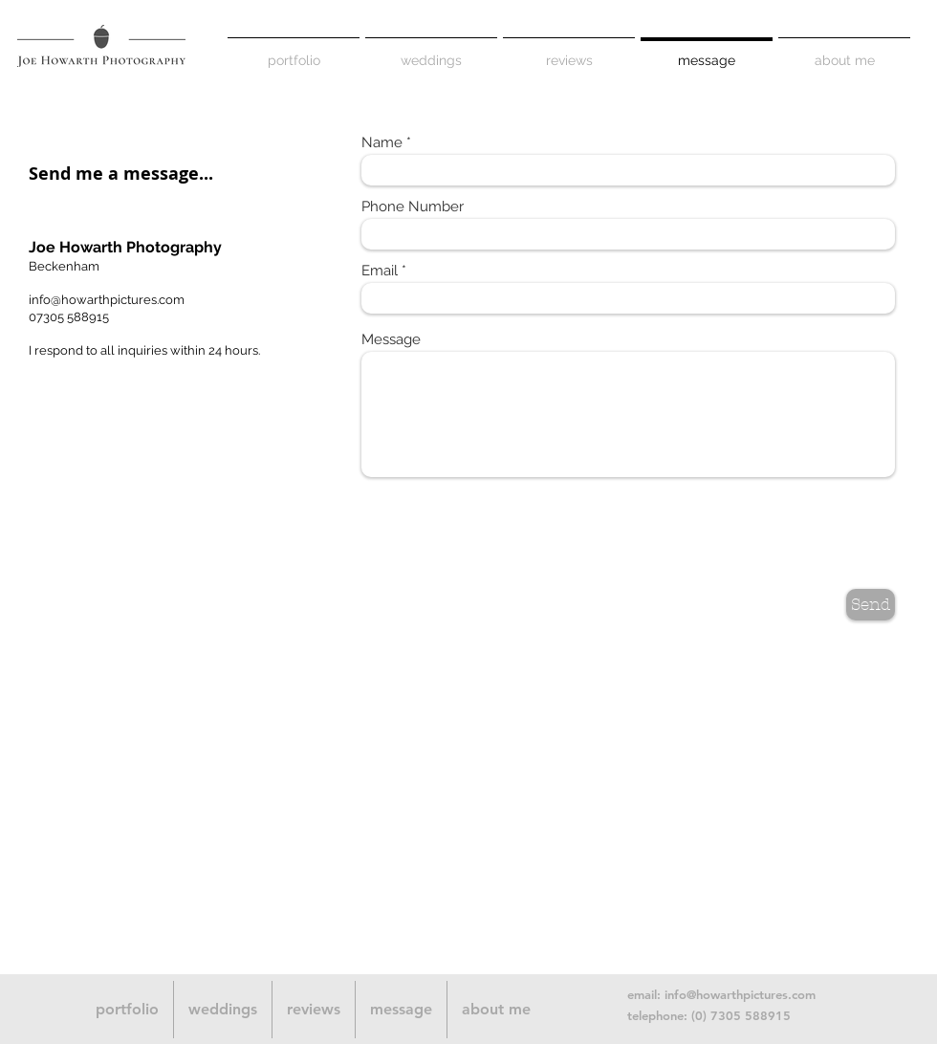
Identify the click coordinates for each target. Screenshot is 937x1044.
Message (391, 340)
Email (379, 271)
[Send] (870, 604)
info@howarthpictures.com (107, 300)
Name (382, 143)
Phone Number (412, 207)
